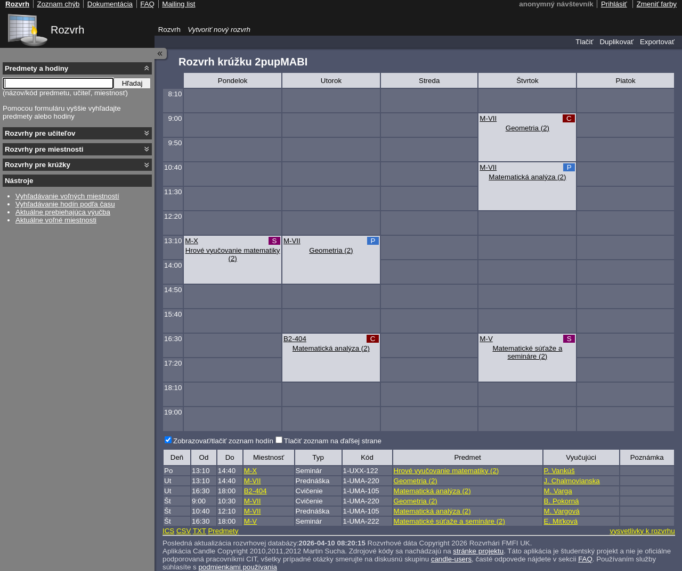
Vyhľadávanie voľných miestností (67, 196)
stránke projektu (478, 551)
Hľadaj (132, 83)
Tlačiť (584, 42)
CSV (183, 531)
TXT (199, 531)
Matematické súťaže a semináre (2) (527, 352)
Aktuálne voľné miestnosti (55, 220)
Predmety (223, 531)
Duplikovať (616, 42)
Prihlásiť (614, 4)
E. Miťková (561, 521)
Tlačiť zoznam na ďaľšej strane (332, 441)
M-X (191, 241)
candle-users (451, 559)
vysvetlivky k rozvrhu (642, 531)
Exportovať (657, 42)
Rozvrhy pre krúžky (37, 165)
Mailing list (178, 4)
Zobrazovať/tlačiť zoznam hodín (223, 441)
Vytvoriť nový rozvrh (219, 30)
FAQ (585, 559)
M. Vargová (562, 511)
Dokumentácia (110, 4)
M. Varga (558, 491)
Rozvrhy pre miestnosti (44, 149)
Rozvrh (67, 30)
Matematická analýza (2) (527, 177)
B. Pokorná (561, 501)
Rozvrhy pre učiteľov (40, 133)
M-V (486, 339)
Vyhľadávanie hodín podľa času (65, 204)
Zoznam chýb (58, 4)
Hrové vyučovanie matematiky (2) (232, 254)
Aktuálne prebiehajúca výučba (62, 212)
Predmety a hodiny (36, 68)
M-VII (488, 118)
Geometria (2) (527, 128)
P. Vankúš (559, 471)
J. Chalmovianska (572, 481)
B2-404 (294, 339)
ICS (168, 531)
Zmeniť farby (657, 4)
